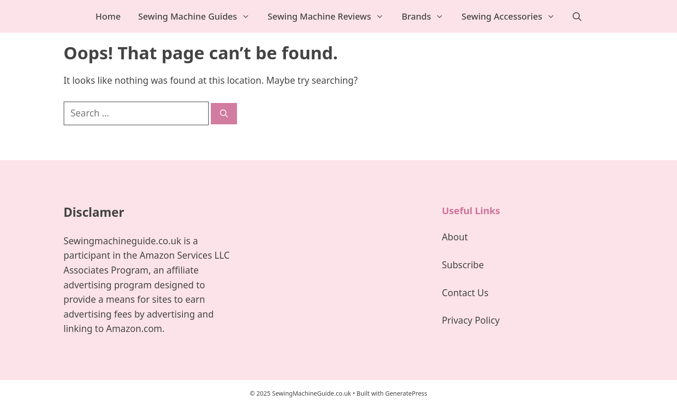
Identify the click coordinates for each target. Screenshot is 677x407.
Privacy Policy (471, 320)
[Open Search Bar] (577, 16)
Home (108, 16)
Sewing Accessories (512, 16)
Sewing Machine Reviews (330, 16)
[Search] (224, 113)
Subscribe (463, 265)
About (455, 237)
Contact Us (465, 293)
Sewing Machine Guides (198, 16)
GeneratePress (406, 393)
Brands (427, 16)
